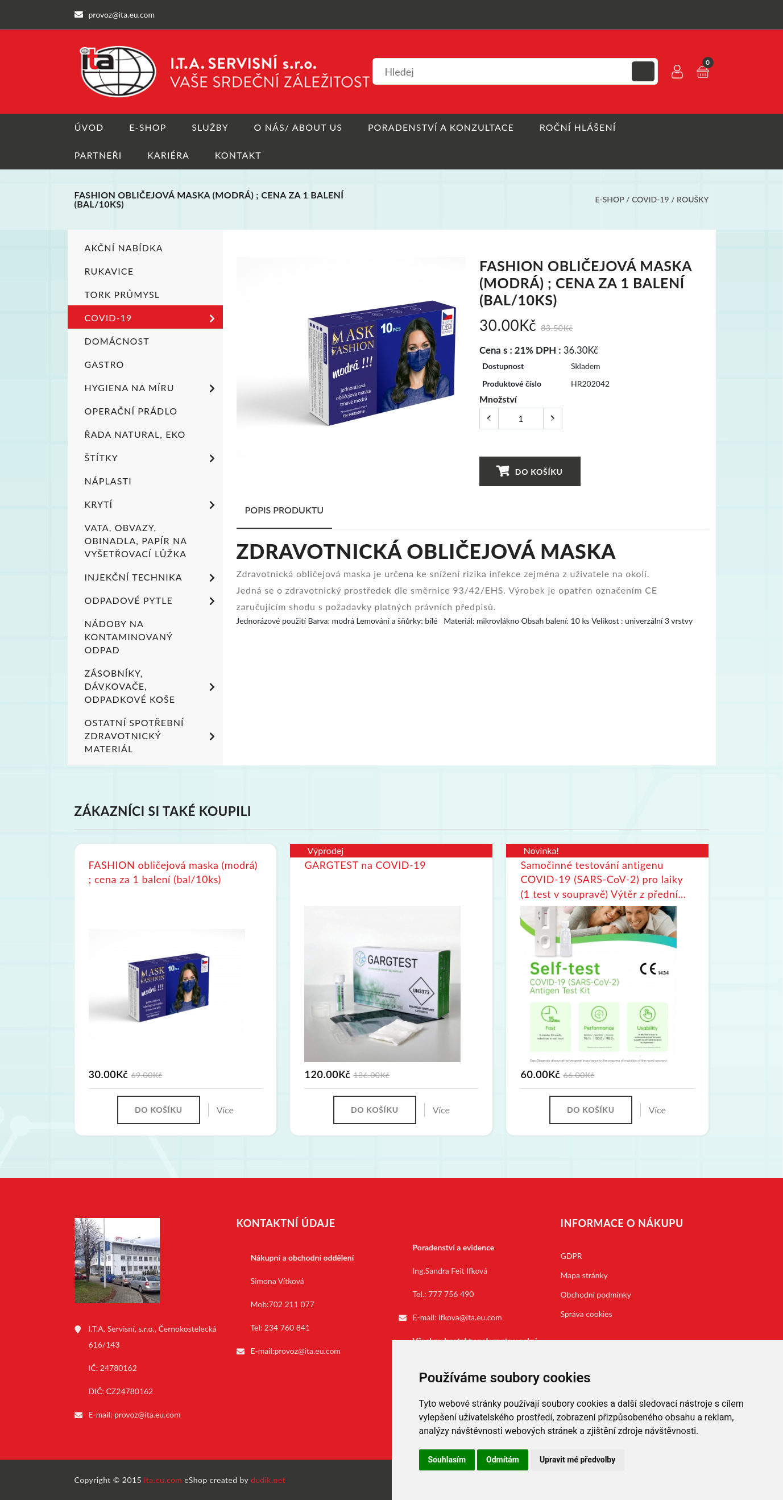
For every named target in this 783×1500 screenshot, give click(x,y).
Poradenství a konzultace (441, 127)
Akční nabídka (124, 247)
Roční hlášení (578, 127)
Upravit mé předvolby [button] (577, 1459)
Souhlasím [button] (447, 1459)
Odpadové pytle (152, 600)
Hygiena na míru (152, 387)
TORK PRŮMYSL (122, 293)
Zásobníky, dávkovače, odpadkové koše (152, 685)
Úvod (89, 127)
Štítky (152, 457)
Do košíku (529, 470)
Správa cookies (586, 1313)
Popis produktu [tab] (284, 509)
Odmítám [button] (502, 1459)
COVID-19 (650, 199)
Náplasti (108, 480)
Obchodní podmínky (596, 1294)
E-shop (147, 127)
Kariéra (168, 155)
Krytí (152, 504)
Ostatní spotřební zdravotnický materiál (152, 734)
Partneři (98, 155)
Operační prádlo (131, 410)
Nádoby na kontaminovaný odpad (129, 636)
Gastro (105, 363)
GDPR (571, 1255)
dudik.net (268, 1479)
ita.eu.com (163, 1479)
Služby (210, 127)
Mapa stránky (584, 1274)
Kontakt (238, 155)
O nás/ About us (298, 127)
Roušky (693, 199)
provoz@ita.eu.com (147, 1414)
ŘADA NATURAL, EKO (135, 433)
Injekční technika (152, 577)
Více (225, 1109)
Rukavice (109, 270)
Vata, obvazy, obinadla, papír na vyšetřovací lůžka (136, 539)
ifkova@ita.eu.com (470, 1316)
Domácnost (117, 340)
